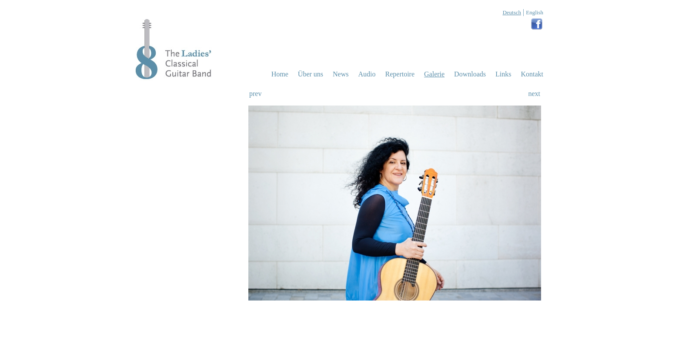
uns (310, 74)
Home (279, 74)
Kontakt (532, 74)
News (340, 74)
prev (255, 93)
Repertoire (400, 74)
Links (503, 74)
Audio (367, 74)
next (534, 93)
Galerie (434, 74)
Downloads (470, 74)
